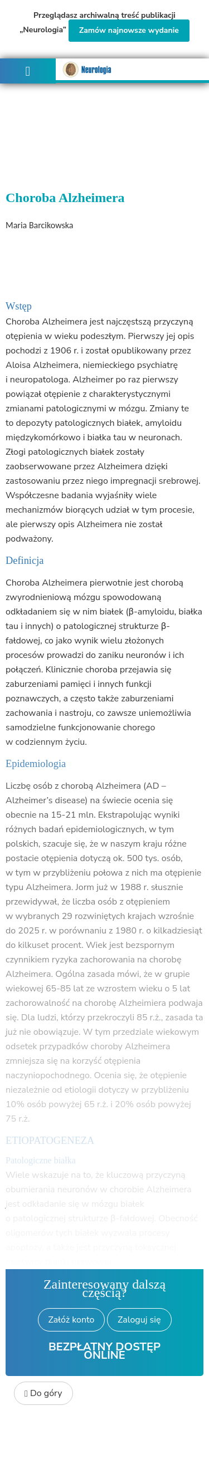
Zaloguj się (139, 1320)
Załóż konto (71, 1320)
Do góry (43, 1393)
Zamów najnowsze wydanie (129, 30)
